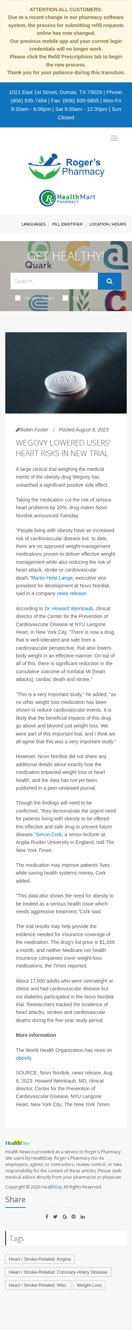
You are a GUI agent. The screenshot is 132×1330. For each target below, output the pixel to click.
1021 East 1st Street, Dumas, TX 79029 (55, 92)
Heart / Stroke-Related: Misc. (38, 1285)
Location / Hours (107, 224)
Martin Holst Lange (52, 578)
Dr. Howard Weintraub (69, 608)
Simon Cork (49, 834)
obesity (23, 1058)
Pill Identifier (67, 224)
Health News (35, 297)
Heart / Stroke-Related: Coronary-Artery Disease (58, 1272)
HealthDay (52, 1187)
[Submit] (109, 281)
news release (71, 593)
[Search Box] (54, 281)
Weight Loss (89, 1285)
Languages (33, 224)
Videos (76, 297)
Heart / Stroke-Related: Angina (40, 1259)
